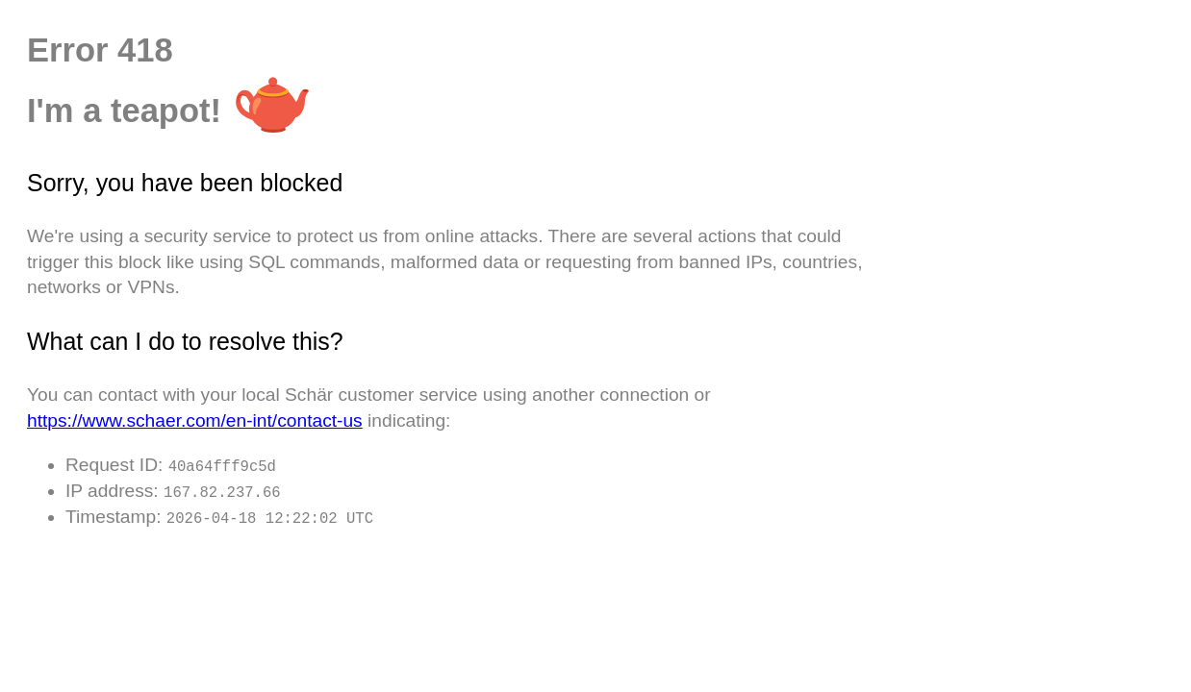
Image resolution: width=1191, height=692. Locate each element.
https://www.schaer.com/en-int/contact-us (195, 420)
